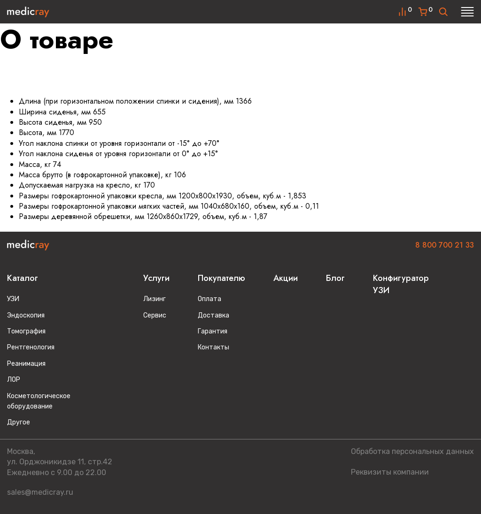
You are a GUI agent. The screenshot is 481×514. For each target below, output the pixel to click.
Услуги (156, 278)
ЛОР (13, 380)
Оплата (209, 299)
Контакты (213, 347)
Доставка (213, 315)
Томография (26, 331)
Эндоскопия (26, 315)
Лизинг (154, 299)
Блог (335, 278)
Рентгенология (30, 347)
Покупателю (221, 278)
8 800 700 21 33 (444, 245)
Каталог (22, 278)
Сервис (154, 315)
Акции (285, 278)
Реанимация (26, 364)
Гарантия (212, 331)
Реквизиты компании (390, 472)
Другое (18, 422)
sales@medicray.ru (40, 492)
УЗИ (13, 299)
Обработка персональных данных (412, 451)
